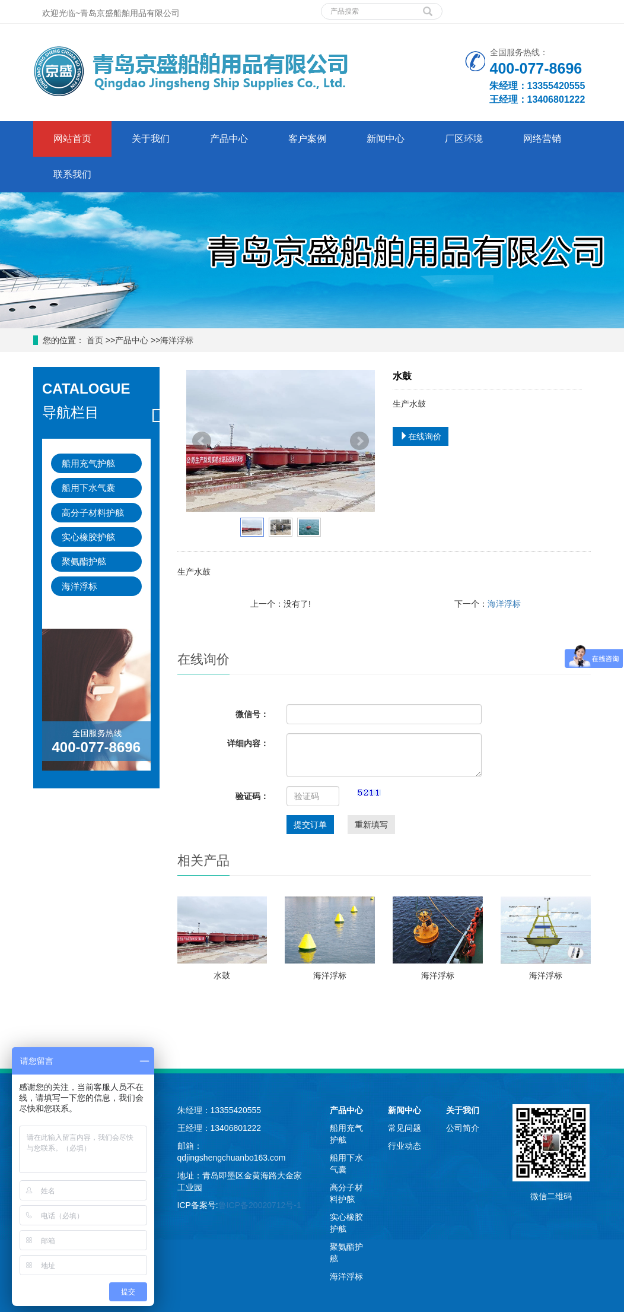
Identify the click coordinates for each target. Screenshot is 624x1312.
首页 (93, 340)
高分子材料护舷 (93, 513)
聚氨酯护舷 (84, 561)
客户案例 (307, 139)
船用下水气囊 (88, 488)
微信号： (252, 714)
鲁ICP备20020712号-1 (259, 1205)
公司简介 (462, 1128)
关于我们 (151, 139)
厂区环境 (464, 139)
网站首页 (72, 139)
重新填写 (371, 824)
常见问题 (404, 1128)
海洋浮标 (176, 340)
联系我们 (72, 174)
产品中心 (229, 139)
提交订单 (310, 824)
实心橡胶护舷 (88, 537)
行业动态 (404, 1146)
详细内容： (248, 743)
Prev (201, 441)
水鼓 (222, 975)
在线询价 (420, 436)
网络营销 (542, 139)
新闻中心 (386, 139)
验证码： (252, 796)
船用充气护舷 (88, 463)
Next (359, 441)
